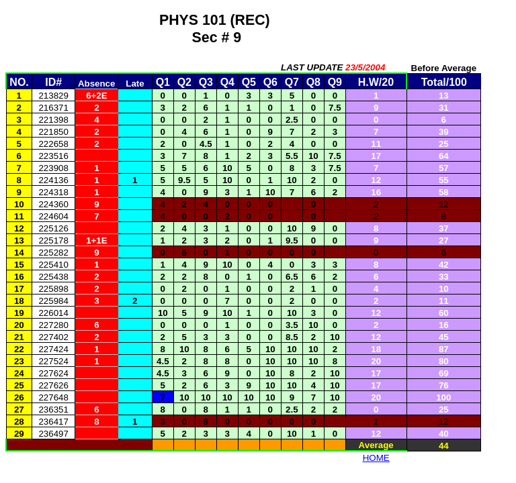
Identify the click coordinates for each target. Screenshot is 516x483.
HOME (376, 458)
